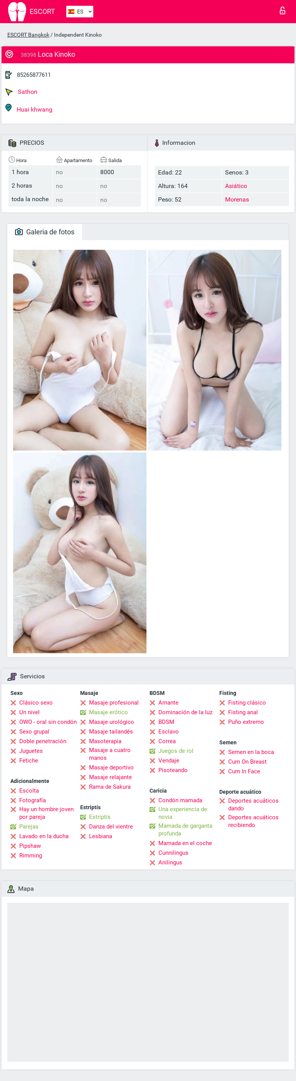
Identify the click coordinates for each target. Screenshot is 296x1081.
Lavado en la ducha (44, 836)
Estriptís (100, 816)
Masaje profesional (114, 702)
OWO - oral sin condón (48, 721)
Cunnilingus (173, 852)
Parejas (29, 826)
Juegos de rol (175, 750)
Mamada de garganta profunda (185, 829)
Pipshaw (30, 845)
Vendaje (168, 760)
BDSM (166, 721)
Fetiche (28, 760)
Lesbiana (100, 836)
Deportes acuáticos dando (253, 804)
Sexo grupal (34, 731)
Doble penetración (42, 741)
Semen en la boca (251, 752)
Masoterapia (105, 741)
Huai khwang (28, 108)
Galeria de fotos (44, 232)
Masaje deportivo (111, 767)
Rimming (30, 855)
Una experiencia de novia (182, 813)
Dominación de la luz (185, 712)
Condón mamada (180, 800)
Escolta (29, 790)
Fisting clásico (247, 702)
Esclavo (168, 731)
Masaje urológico (111, 721)
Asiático (236, 186)
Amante (168, 702)
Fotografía (32, 800)
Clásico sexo (36, 702)
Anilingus (170, 862)
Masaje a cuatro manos (110, 754)
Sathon (21, 92)
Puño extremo (246, 721)
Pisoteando (173, 770)
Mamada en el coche (185, 843)
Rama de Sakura (110, 786)
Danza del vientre (111, 826)
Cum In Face (244, 771)
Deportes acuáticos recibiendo (253, 821)
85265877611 (34, 74)
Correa (167, 741)
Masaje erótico (108, 712)
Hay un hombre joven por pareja (46, 813)
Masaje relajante (110, 777)
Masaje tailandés (111, 731)
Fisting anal (243, 712)
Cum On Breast (247, 761)
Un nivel (29, 712)
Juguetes (31, 750)
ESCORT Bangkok (28, 35)
